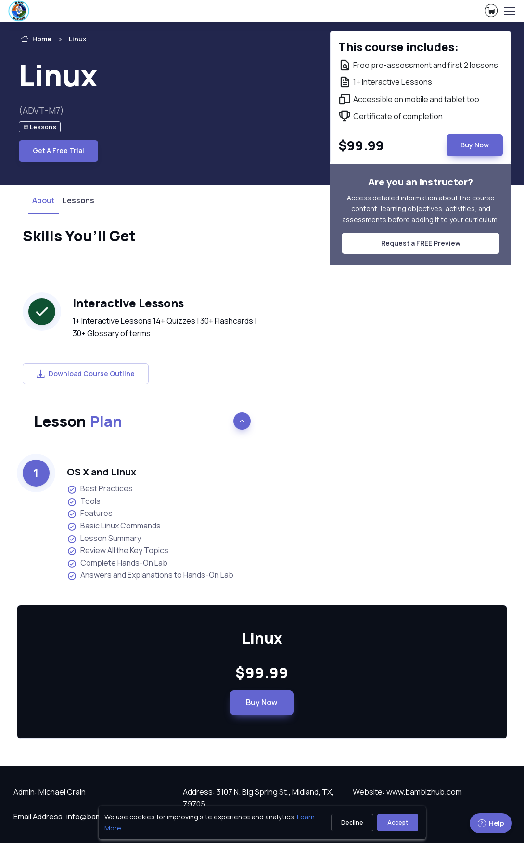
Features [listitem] (90, 513)
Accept (397, 822)
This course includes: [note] (398, 46)
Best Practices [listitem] (100, 488)
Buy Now (262, 702)
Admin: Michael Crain (49, 792)
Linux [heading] (58, 75)
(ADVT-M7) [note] (41, 110)
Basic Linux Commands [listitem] (114, 525)
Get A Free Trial (58, 150)
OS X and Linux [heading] (101, 471)
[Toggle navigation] (509, 11)
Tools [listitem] (84, 501)
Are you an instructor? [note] (420, 181)
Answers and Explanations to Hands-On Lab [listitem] (150, 574)
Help (490, 823)
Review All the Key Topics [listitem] (117, 550)
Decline (352, 822)
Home (35, 39)
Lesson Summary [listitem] (104, 538)
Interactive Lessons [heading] (128, 303)
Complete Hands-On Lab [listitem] (117, 562)
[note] (40, 126)
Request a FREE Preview (420, 243)
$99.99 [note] (261, 672)
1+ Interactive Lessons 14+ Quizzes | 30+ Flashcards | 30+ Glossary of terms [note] (164, 327)
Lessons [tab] (78, 200)
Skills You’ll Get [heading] (79, 235)
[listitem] (69, 39)
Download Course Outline (86, 373)
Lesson (78, 421)
